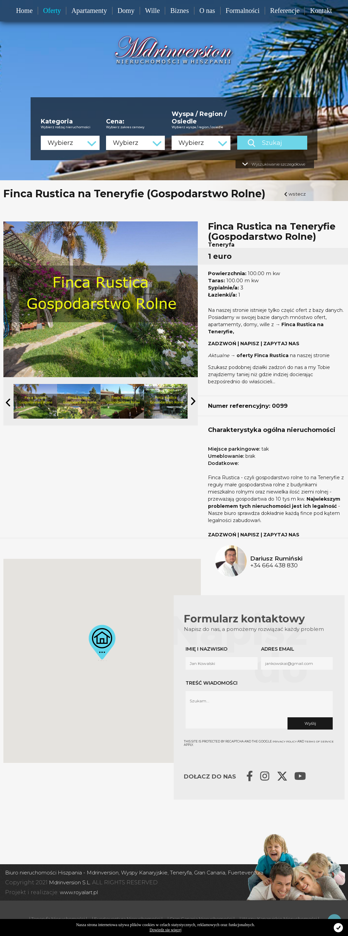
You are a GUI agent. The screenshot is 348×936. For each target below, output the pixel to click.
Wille (152, 10)
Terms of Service (319, 740)
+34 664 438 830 (274, 564)
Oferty (52, 10)
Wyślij (310, 722)
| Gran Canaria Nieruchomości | (201, 918)
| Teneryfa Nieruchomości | (58, 918)
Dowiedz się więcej (165, 929)
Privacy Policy (285, 740)
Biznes (179, 10)
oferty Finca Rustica (263, 355)
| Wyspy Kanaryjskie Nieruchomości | (279, 918)
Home (24, 10)
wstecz (297, 193)
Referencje (285, 10)
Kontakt (321, 10)
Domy (126, 10)
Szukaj (285, 142)
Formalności (243, 10)
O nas (207, 10)
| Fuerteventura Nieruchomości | (127, 918)
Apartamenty (89, 10)
